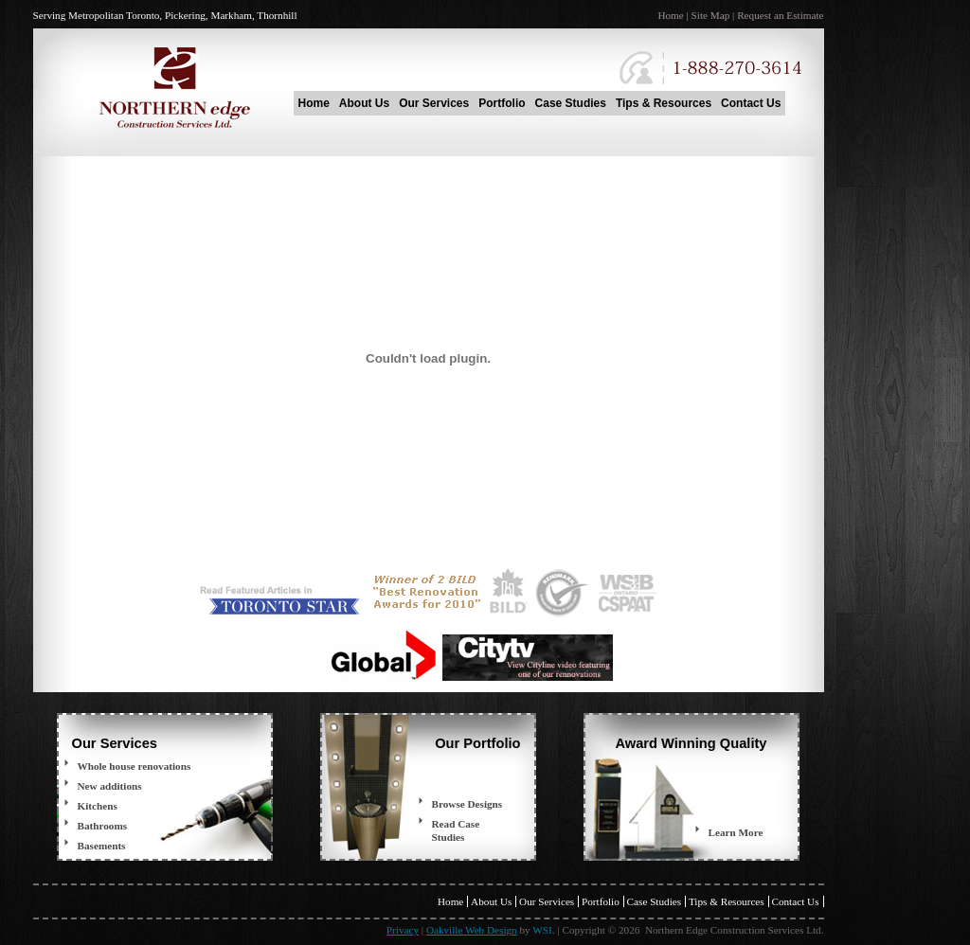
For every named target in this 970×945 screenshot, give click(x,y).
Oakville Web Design (471, 930)
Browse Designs (467, 804)
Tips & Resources (663, 103)
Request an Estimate (780, 15)
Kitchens (97, 805)
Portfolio (501, 103)
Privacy (402, 930)
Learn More (736, 832)
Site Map (711, 15)
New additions (110, 786)
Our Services (434, 103)
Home (670, 15)
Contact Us (751, 103)
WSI (542, 930)
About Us (364, 103)
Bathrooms (103, 825)
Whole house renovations (134, 766)
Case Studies (570, 103)
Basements (102, 845)
